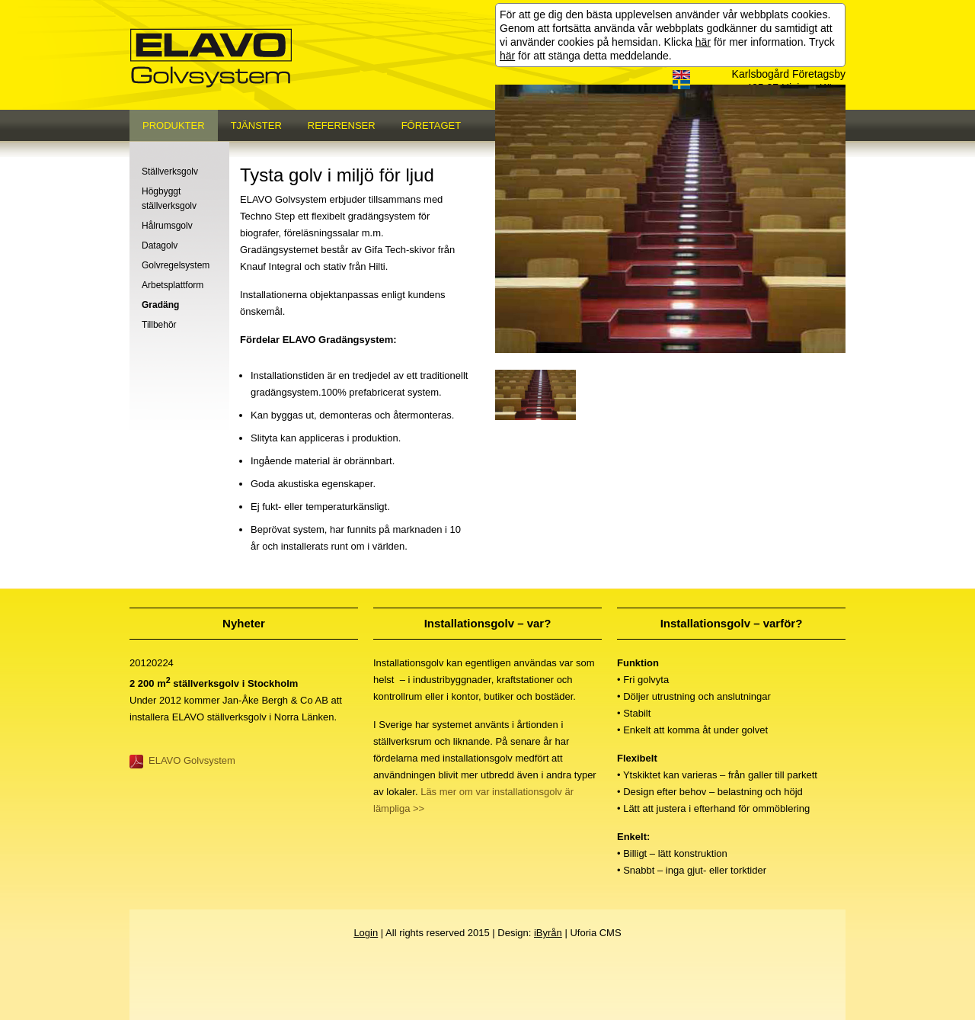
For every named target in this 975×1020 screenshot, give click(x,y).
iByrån (548, 932)
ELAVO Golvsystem (192, 760)
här (703, 42)
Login (365, 932)
